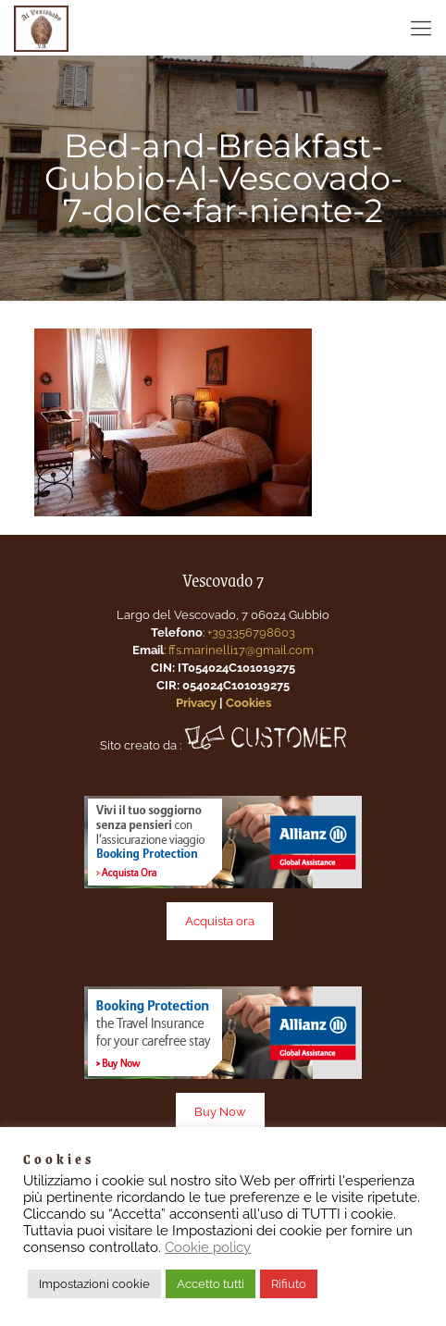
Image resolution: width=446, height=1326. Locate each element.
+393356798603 (251, 632)
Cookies (248, 703)
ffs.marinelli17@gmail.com (241, 650)
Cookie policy (208, 1247)
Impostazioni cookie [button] (94, 1284)
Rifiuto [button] (288, 1284)
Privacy (196, 703)
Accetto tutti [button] (210, 1284)
